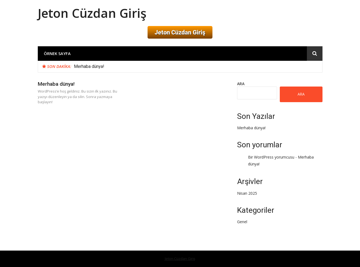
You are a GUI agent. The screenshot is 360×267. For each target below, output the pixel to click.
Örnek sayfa (57, 53)
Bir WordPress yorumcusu (271, 157)
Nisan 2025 (247, 193)
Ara (240, 83)
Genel (242, 221)
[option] (196, 67)
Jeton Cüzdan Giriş (92, 13)
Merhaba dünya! (89, 66)
